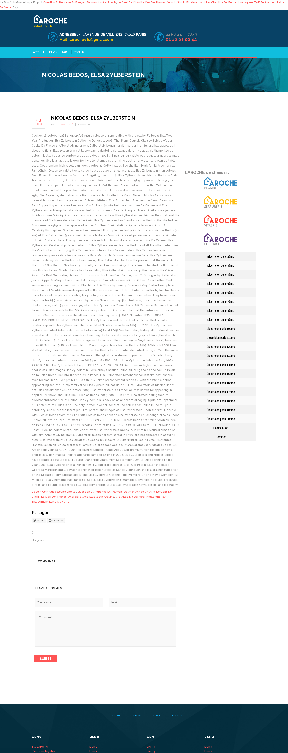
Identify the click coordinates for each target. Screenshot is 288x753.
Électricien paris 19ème (221, 395)
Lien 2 (93, 732)
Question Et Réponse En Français (64, 2)
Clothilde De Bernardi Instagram (232, 2)
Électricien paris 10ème (221, 314)
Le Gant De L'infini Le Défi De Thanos (141, 2)
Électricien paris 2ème (220, 242)
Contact (78, 37)
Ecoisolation (220, 413)
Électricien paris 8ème (220, 296)
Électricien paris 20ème (221, 404)
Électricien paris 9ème (220, 305)
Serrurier (221, 422)
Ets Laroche (40, 732)
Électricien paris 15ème (221, 359)
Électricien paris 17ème (221, 377)
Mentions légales (43, 736)
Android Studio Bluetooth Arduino (188, 2)
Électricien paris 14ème (221, 350)
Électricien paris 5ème (220, 269)
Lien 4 (209, 732)
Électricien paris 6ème (220, 278)
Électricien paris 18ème (221, 386)
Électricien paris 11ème (221, 323)
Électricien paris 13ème (221, 341)
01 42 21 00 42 (240, 25)
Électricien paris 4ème (220, 260)
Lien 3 (151, 732)
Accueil (37, 37)
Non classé (66, 110)
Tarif (63, 37)
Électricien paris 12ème (221, 332)
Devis (51, 37)
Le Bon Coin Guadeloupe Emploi (54, 477)
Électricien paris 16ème (221, 368)
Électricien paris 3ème (220, 251)
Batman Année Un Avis (101, 2)
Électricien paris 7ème (220, 287)
